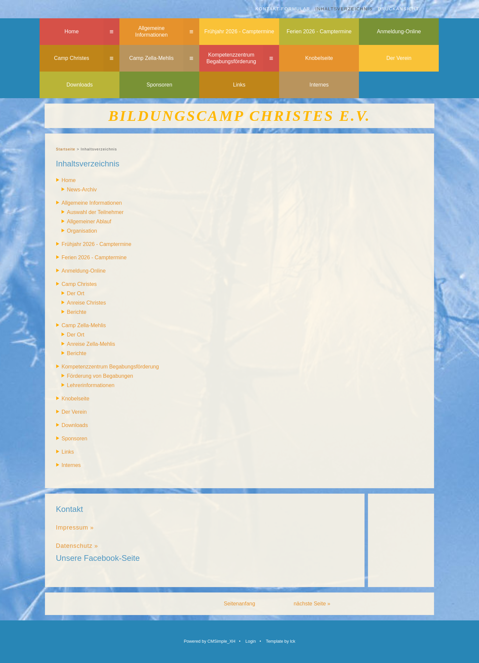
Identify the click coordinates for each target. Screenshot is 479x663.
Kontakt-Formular (282, 8)
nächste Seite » (312, 603)
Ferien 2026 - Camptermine (319, 31)
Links (239, 85)
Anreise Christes (86, 303)
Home (72, 31)
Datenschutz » (77, 546)
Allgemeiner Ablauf (89, 221)
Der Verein (398, 58)
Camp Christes (71, 58)
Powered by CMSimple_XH (209, 641)
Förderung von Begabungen (100, 376)
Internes (319, 85)
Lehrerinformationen (90, 385)
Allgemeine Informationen (151, 31)
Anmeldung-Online (399, 31)
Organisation (82, 231)
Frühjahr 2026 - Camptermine (239, 31)
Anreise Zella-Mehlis (91, 344)
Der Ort (75, 293)
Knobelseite (319, 58)
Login (250, 641)
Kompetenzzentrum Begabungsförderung (231, 58)
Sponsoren (159, 85)
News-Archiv (82, 189)
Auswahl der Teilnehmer (95, 212)
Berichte (76, 312)
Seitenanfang (239, 603)
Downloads (80, 85)
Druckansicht (398, 8)
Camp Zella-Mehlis (151, 58)
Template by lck (280, 641)
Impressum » (75, 527)
